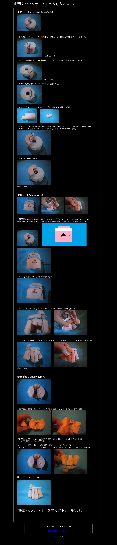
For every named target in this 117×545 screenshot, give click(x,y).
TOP (56, 537)
